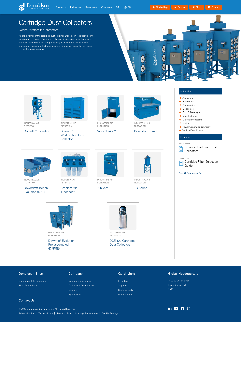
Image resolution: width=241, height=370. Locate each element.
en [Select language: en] (127, 7)
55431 (171, 289)
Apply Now (74, 294)
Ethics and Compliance (81, 285)
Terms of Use (45, 313)
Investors (123, 281)
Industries (75, 7)
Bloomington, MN (178, 285)
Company (106, 7)
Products (61, 7)
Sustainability (125, 290)
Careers (72, 290)
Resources (91, 7)
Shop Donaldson (28, 285)
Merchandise (125, 294)
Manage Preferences (86, 313)
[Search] (117, 7)
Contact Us (27, 300)
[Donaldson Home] (36, 7)
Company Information (80, 281)
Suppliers (123, 285)
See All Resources (188, 173)
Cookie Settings (110, 313)
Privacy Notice (27, 313)
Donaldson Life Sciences (32, 281)
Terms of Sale (64, 313)
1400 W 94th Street (178, 280)
